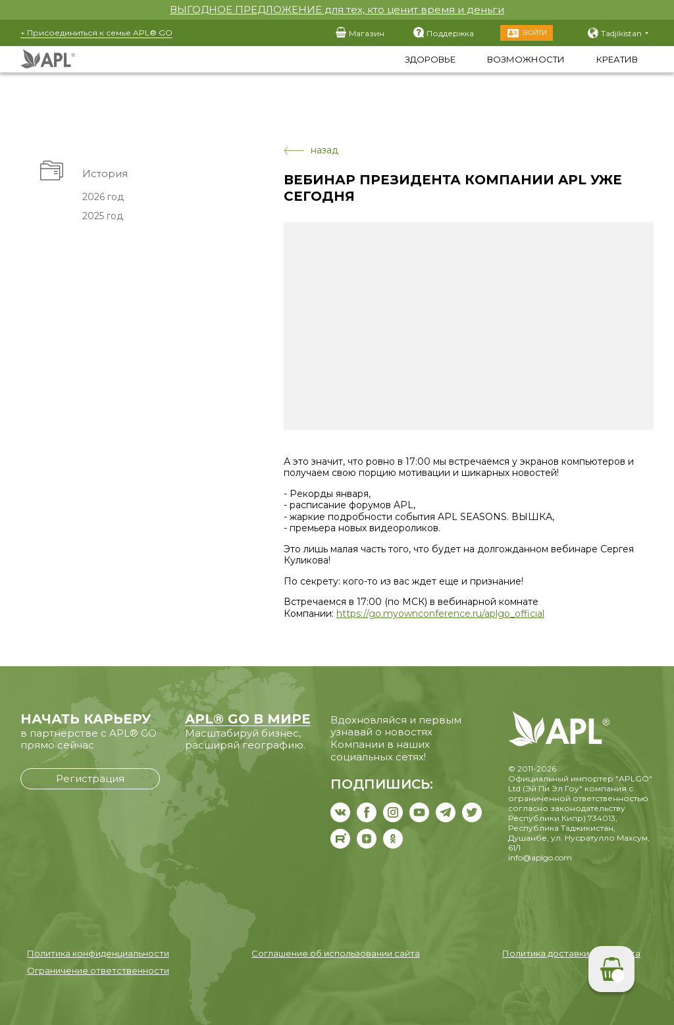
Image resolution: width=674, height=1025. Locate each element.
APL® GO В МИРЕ (248, 719)
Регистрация (90, 778)
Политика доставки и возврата (571, 953)
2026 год (102, 197)
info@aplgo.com (540, 857)
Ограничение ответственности (98, 970)
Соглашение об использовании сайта (335, 953)
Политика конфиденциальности (98, 953)
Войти (535, 32)
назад (311, 150)
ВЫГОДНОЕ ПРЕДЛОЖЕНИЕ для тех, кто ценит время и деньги (337, 9)
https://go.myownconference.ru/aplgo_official (440, 613)
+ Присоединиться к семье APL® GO (96, 33)
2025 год (102, 216)
